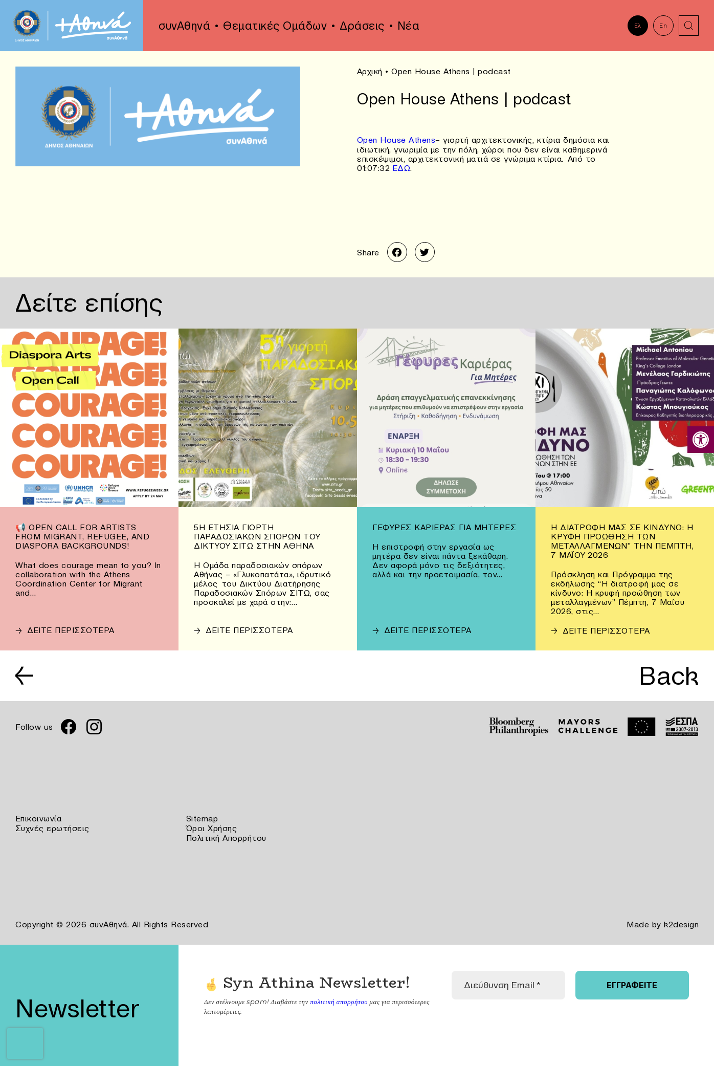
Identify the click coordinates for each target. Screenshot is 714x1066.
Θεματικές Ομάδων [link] (275, 25)
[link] (700, 439)
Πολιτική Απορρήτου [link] (226, 837)
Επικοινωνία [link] (38, 818)
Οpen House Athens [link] (396, 139)
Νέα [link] (408, 25)
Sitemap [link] (202, 818)
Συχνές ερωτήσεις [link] (52, 827)
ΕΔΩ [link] (401, 167)
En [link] (663, 25)
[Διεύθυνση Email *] (508, 983)
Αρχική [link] (370, 71)
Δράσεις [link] (362, 25)
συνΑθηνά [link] (184, 25)
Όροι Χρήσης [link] (211, 827)
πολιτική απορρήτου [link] (338, 999)
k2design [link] (681, 923)
